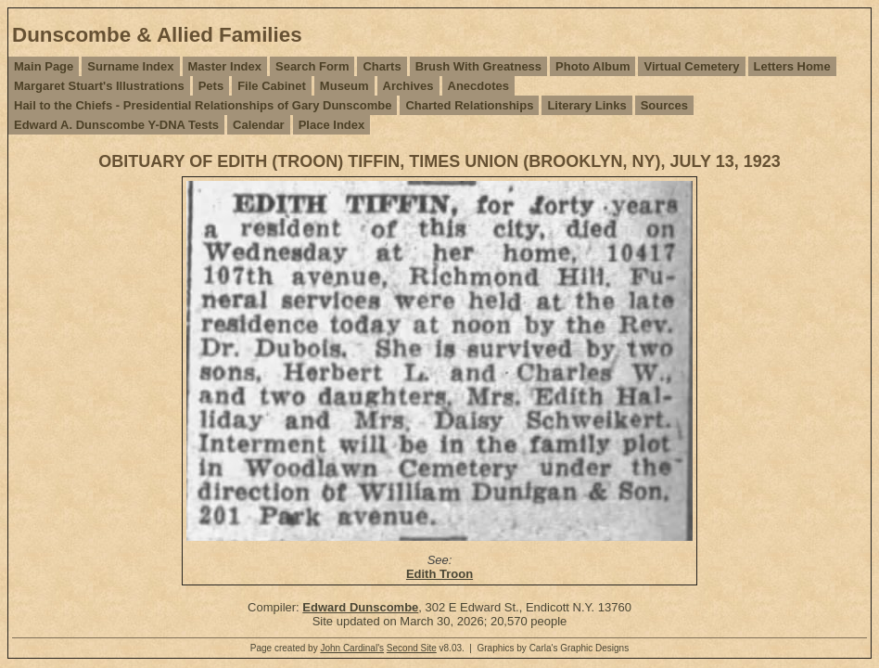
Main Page (43, 66)
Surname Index (130, 66)
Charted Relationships (469, 105)
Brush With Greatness (478, 66)
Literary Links (586, 105)
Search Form (312, 66)
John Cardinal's (352, 648)
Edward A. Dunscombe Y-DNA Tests (116, 125)
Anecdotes (478, 86)
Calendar (259, 125)
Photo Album (592, 66)
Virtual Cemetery (691, 66)
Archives (408, 86)
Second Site (412, 648)
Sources (664, 105)
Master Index (224, 66)
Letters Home (792, 66)
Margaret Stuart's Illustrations (99, 86)
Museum (344, 86)
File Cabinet (271, 86)
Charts (382, 66)
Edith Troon (439, 574)
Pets (210, 86)
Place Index (332, 125)
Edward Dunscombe (360, 607)
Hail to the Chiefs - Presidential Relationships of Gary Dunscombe (202, 105)
